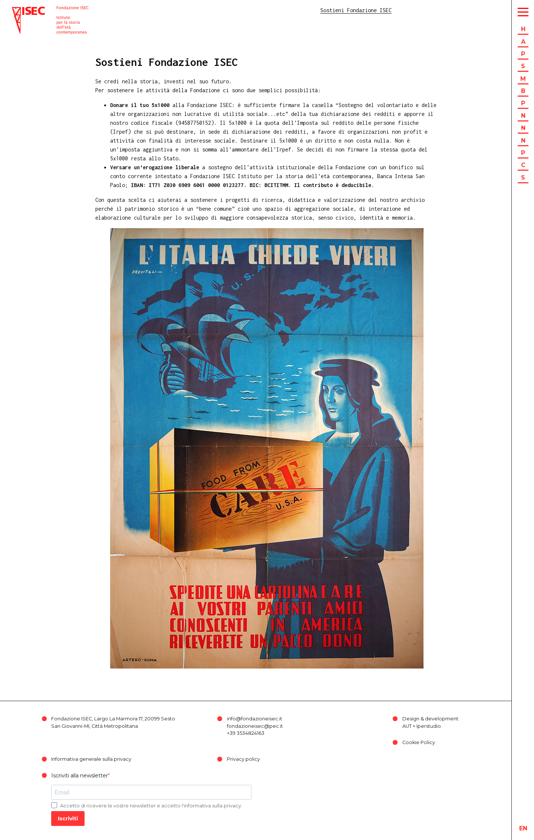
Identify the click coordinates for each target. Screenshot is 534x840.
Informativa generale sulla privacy (91, 759)
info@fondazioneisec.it (254, 718)
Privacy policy (243, 759)
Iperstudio (428, 726)
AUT (407, 726)
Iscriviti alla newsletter (79, 775)
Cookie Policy (418, 742)
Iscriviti (68, 818)
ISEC (18, 10)
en (523, 828)
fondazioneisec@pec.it (255, 726)
